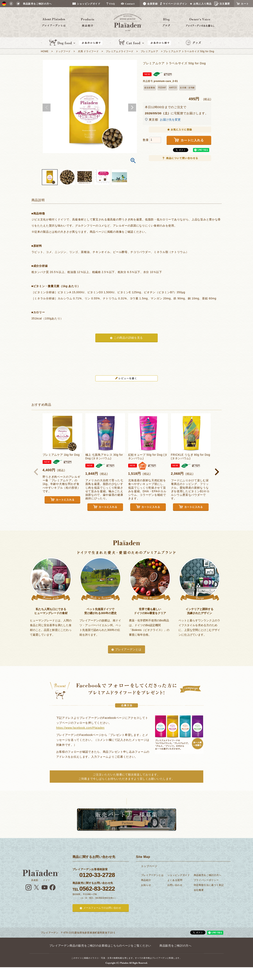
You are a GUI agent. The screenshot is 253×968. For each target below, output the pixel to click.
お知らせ (146, 885)
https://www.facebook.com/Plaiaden (80, 727)
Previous (47, 108)
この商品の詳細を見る (128, 337)
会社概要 (199, 890)
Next (132, 108)
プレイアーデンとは (128, 649)
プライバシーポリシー (206, 880)
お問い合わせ (174, 885)
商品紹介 (146, 880)
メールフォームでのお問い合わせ (102, 907)
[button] (36, 472)
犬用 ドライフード (88, 51)
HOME (45, 51)
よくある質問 (174, 880)
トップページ (149, 866)
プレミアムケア (149, 51)
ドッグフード (63, 51)
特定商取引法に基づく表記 (209, 885)
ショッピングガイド (178, 875)
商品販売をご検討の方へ (207, 875)
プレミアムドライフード (120, 51)
